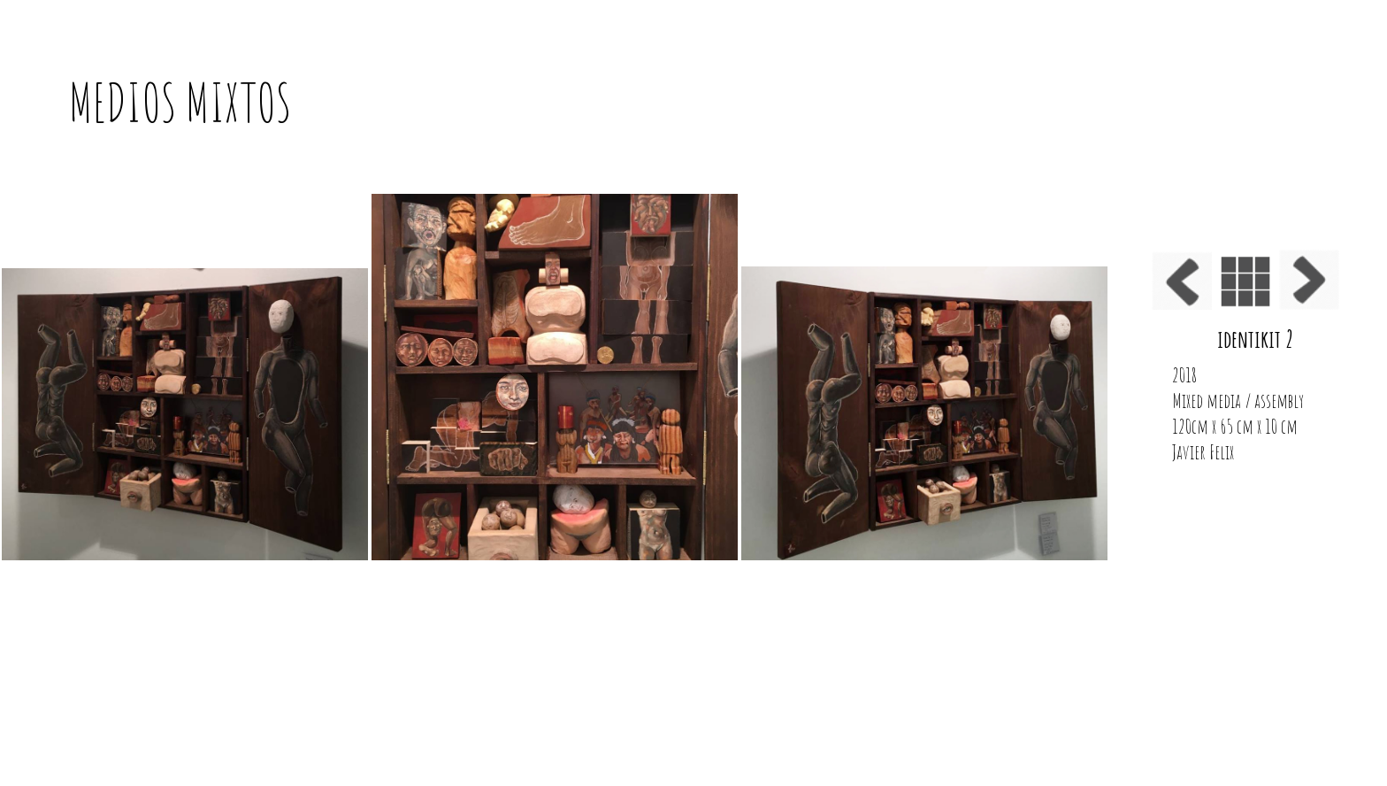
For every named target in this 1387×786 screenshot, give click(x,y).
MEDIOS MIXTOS (180, 102)
